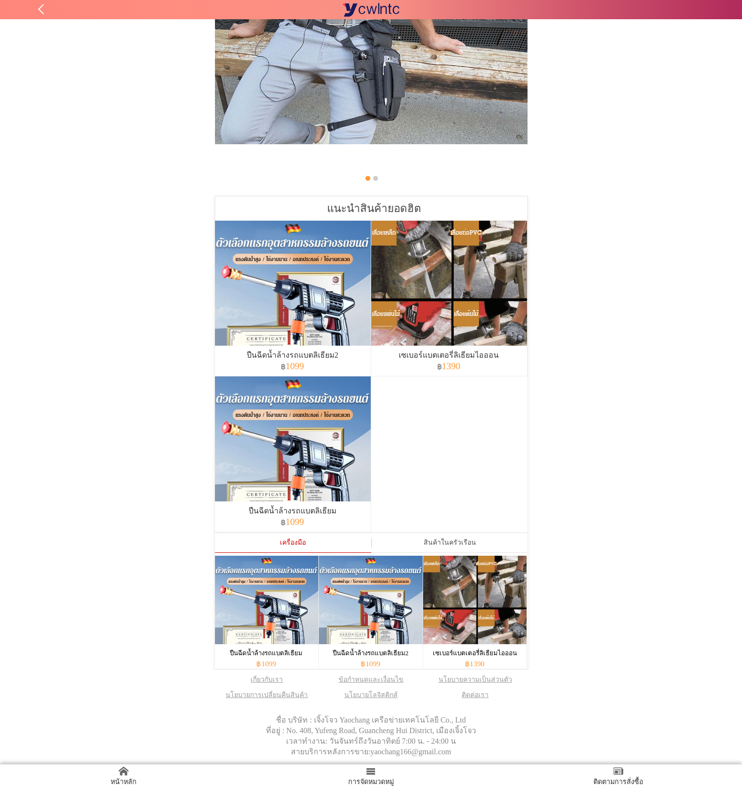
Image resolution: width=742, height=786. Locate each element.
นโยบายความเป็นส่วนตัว (475, 679)
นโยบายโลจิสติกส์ (371, 695)
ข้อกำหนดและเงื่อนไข (371, 679)
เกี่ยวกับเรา (267, 679)
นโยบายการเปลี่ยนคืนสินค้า (267, 695)
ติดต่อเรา (475, 695)
